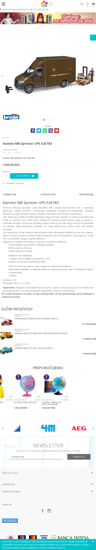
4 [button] (53, 120)
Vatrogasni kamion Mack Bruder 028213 (36, 319)
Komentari (9, 194)
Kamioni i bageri (10, 149)
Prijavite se (79, 456)
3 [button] (50, 120)
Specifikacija (86, 194)
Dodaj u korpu (22, 176)
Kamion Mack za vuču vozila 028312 (34, 348)
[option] (48, 75)
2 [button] (47, 120)
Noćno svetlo (20, 400)
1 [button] (44, 120)
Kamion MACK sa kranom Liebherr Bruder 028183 (41, 333)
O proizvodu (48, 194)
